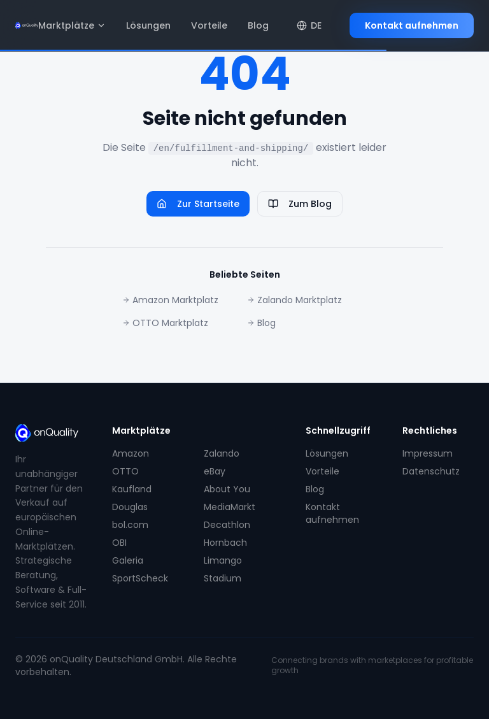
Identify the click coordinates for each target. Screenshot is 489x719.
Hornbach (225, 542)
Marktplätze (72, 25)
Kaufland (132, 489)
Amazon (130, 453)
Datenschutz (431, 471)
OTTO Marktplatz (165, 323)
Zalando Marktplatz (294, 300)
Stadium (222, 578)
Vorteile (209, 25)
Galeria (127, 560)
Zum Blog (300, 203)
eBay (214, 471)
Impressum (427, 453)
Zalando (221, 453)
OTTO (125, 471)
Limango (223, 560)
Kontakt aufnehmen (411, 25)
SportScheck (140, 578)
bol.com (130, 524)
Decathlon (227, 524)
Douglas (130, 507)
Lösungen (148, 25)
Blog (258, 25)
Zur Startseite (198, 203)
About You (227, 489)
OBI (119, 542)
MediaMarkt (229, 507)
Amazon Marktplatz (170, 300)
